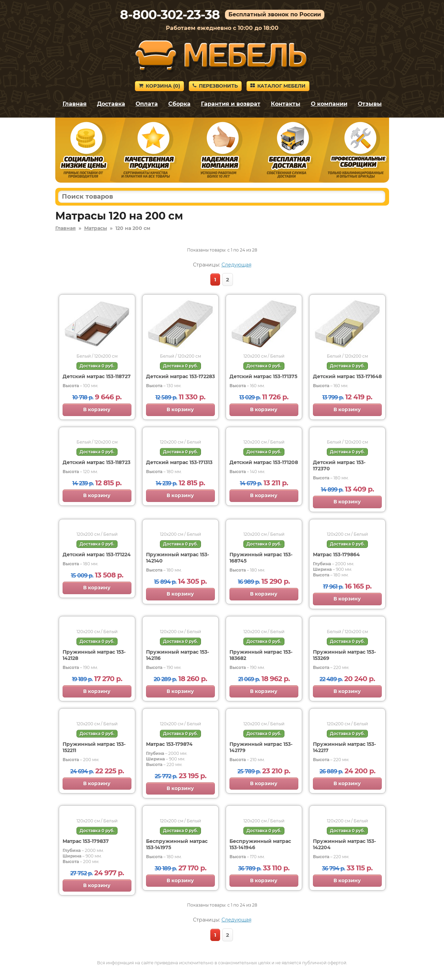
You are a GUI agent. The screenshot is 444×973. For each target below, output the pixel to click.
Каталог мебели (278, 86)
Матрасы (95, 228)
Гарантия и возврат (230, 104)
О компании (329, 104)
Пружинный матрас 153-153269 (344, 655)
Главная (75, 104)
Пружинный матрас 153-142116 (177, 655)
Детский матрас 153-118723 (96, 462)
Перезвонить (215, 86)
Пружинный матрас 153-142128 (94, 655)
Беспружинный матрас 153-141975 (177, 844)
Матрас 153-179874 (169, 744)
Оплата (147, 104)
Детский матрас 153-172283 (180, 376)
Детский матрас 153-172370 (339, 465)
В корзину (97, 409)
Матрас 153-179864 (336, 554)
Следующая (236, 265)
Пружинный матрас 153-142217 (344, 747)
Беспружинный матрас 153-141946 (260, 844)
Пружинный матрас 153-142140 (177, 557)
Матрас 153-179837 (86, 841)
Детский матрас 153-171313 (179, 462)
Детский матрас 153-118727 (97, 376)
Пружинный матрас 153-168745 (260, 557)
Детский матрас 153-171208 (263, 462)
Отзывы (370, 104)
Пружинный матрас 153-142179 (260, 747)
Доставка (111, 104)
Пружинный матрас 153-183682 (260, 655)
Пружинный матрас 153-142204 (344, 844)
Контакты (285, 104)
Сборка (179, 104)
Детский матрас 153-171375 (263, 376)
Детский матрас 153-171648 (347, 376)
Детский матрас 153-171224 (97, 554)
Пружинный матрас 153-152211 (94, 747)
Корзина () (159, 86)
